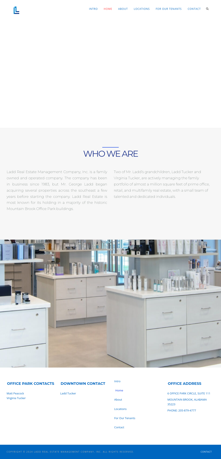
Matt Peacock (15, 393)
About (123, 9)
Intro (93, 9)
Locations (142, 9)
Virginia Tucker (16, 398)
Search (207, 8)
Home (108, 9)
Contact (194, 9)
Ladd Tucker (68, 393)
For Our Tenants (169, 9)
